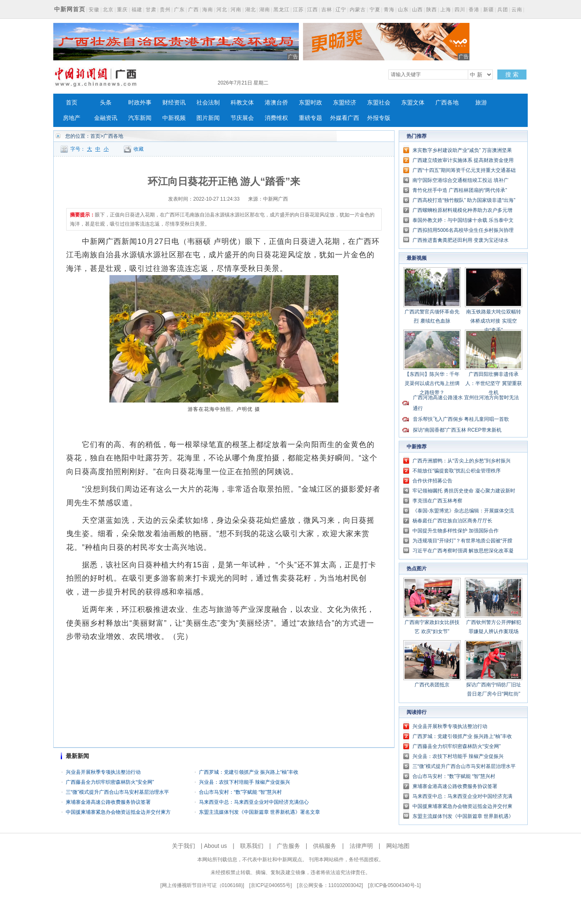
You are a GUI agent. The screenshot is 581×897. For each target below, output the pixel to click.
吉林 (326, 9)
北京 (108, 9)
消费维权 (276, 118)
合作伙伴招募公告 (432, 481)
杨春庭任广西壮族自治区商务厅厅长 (452, 521)
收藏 (139, 149)
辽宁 (340, 9)
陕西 (431, 9)
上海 (445, 9)
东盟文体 (413, 102)
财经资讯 (174, 102)
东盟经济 (344, 102)
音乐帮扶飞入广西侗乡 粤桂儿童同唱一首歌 (461, 419)
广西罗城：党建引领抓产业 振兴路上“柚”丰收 (248, 772)
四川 (459, 9)
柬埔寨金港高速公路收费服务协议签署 (108, 802)
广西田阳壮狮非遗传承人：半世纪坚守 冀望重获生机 (493, 383)
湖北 (250, 9)
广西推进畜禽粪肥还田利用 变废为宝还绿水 (460, 240)
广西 (193, 9)
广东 (179, 9)
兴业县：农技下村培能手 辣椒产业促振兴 (244, 782)
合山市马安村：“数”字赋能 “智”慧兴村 (240, 792)
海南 (207, 9)
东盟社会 (378, 102)
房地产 (71, 118)
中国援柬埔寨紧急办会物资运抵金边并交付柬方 (118, 812)
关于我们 (183, 845)
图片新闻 (208, 118)
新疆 (488, 9)
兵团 (502, 9)
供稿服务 (324, 845)
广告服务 (288, 845)
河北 (221, 9)
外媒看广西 (344, 118)
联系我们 (251, 845)
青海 (389, 9)
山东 (403, 9)
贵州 (165, 9)
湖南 (264, 9)
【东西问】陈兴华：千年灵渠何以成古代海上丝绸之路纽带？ (432, 383)
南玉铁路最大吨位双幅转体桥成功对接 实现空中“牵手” (493, 321)
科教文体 (242, 102)
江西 (312, 9)
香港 (474, 9)
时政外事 (139, 102)
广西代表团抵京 (432, 685)
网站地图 (398, 845)
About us (215, 845)
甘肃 (151, 9)
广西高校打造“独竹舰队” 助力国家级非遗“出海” (463, 200)
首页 (71, 102)
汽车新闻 (139, 118)
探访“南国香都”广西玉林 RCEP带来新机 (457, 430)
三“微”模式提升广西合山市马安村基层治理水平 (117, 792)
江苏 (298, 9)
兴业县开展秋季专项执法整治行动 (103, 772)
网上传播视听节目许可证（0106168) (202, 885)
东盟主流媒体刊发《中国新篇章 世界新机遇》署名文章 (259, 812)
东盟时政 (310, 102)
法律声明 (361, 845)
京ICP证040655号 (270, 885)
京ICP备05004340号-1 (394, 885)
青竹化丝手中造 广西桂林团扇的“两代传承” (459, 190)
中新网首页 (69, 9)
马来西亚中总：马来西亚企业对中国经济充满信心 (254, 802)
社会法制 (208, 102)
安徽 (94, 9)
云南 (516, 9)
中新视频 (174, 118)
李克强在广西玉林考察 (437, 501)
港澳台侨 (276, 102)
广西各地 (447, 102)
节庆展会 (242, 118)
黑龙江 (281, 9)
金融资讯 (105, 118)
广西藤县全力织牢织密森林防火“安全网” (110, 782)
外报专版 (378, 118)
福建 (137, 9)
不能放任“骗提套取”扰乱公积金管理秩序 (456, 471)
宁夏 (375, 9)
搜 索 (512, 74)
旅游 (481, 102)
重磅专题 (310, 118)
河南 (236, 9)
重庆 (122, 9)
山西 (417, 9)
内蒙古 (358, 9)
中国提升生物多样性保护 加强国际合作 (455, 531)
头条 (106, 102)
